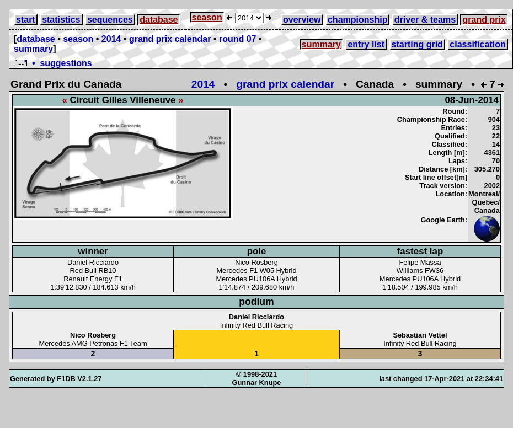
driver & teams (425, 19)
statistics (61, 19)
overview (301, 19)
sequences (110, 19)
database (159, 19)
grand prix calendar (170, 39)
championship (357, 19)
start (25, 19)
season (207, 17)
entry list (366, 44)
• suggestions (53, 63)
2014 (111, 39)
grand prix (483, 19)
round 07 (237, 39)
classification (477, 44)
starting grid (417, 44)
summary (33, 49)
